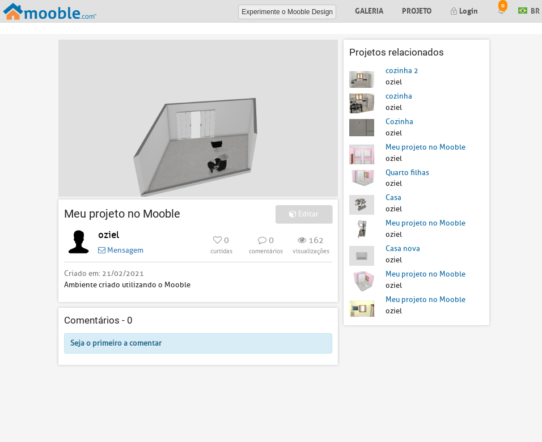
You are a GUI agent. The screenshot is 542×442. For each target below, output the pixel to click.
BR (529, 10)
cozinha (399, 96)
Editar (304, 214)
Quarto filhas (407, 172)
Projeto (416, 10)
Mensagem (120, 250)
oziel (108, 235)
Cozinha (399, 121)
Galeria (369, 10)
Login (464, 10)
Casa (393, 197)
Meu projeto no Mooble (425, 147)
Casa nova (403, 248)
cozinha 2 (402, 70)
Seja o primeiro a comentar (116, 343)
